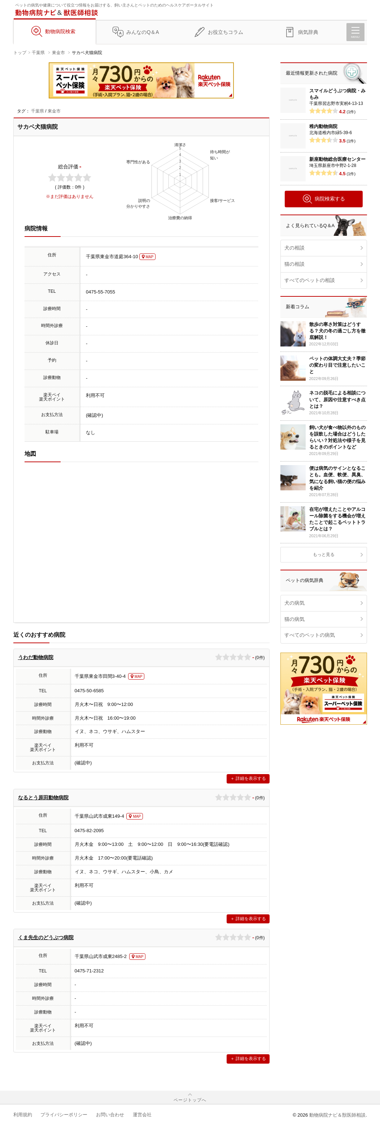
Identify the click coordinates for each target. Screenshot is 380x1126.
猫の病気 (294, 619)
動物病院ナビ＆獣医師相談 (337, 1115)
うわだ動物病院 (35, 657)
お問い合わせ (110, 1114)
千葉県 (38, 52)
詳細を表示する (251, 778)
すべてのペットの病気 (309, 635)
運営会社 (142, 1114)
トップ (19, 52)
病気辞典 (308, 32)
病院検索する (323, 199)
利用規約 (22, 1114)
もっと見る (324, 554)
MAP (150, 257)
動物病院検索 (60, 31)
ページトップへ (190, 1100)
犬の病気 (294, 603)
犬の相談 (294, 248)
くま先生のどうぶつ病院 (46, 937)
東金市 (58, 52)
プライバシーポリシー (63, 1114)
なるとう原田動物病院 (43, 797)
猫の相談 (294, 264)
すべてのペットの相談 (309, 280)
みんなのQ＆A (142, 32)
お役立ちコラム (225, 32)
